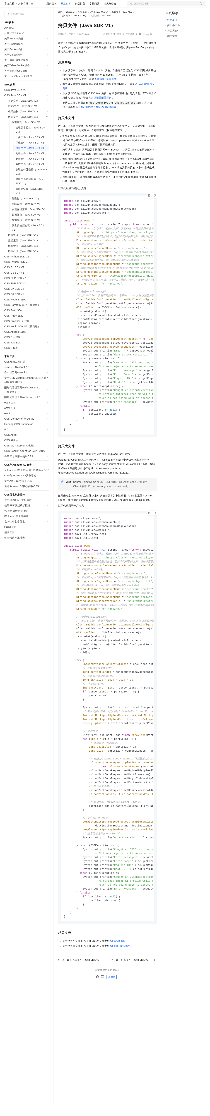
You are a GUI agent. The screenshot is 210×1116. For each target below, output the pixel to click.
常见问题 (94, 15)
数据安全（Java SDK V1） (124, 24)
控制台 (178, 5)
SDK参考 (82, 24)
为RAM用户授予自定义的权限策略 (95, 118)
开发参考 (66, 15)
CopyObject (117, 981)
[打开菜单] (5, 5)
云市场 (87, 5)
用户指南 (51, 15)
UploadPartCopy (120, 986)
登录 (199, 5)
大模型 (36, 5)
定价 (77, 5)
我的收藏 (147, 46)
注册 (186, 5)
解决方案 (58, 5)
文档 (162, 5)
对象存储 (23, 15)
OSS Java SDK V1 (99, 24)
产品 (46, 5)
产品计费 (80, 15)
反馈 (111, 1017)
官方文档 (9, 15)
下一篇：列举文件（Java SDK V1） (133, 1000)
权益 (68, 5)
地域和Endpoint (106, 90)
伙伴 (97, 5)
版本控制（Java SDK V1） (74, 27)
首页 (60, 24)
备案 (169, 5)
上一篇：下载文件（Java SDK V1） (80, 1000)
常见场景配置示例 (101, 109)
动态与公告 (110, 15)
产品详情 (130, 45)
